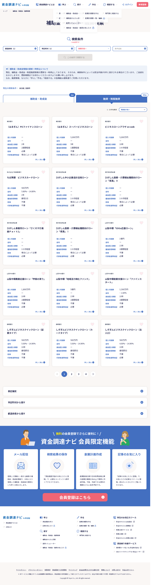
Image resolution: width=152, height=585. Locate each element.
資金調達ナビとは (45, 4)
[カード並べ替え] (133, 109)
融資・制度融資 (111, 98)
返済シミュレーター (49, 543)
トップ (5, 11)
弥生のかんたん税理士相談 (124, 538)
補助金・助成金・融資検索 (51, 535)
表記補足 (12, 391)
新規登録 (142, 4)
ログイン (129, 4)
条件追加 (118, 48)
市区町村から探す (16, 402)
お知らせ (9, 527)
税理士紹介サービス (122, 530)
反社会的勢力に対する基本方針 (89, 570)
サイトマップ (73, 570)
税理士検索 (119, 534)
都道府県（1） (10, 48)
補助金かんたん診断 (49, 539)
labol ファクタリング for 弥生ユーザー (129, 552)
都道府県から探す (16, 413)
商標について (105, 570)
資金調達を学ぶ (48, 522)
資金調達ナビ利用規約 (59, 570)
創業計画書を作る (85, 522)
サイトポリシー (21, 570)
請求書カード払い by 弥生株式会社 (127, 548)
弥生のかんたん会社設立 (124, 522)
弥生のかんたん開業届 (123, 526)
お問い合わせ (116, 570)
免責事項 (47, 570)
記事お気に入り (48, 526)
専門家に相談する (85, 535)
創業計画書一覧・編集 (86, 526)
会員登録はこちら (82, 497)
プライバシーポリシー (35, 570)
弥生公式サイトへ (128, 570)
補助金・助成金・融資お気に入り (53, 548)
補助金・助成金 (38, 98)
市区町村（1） (47, 48)
